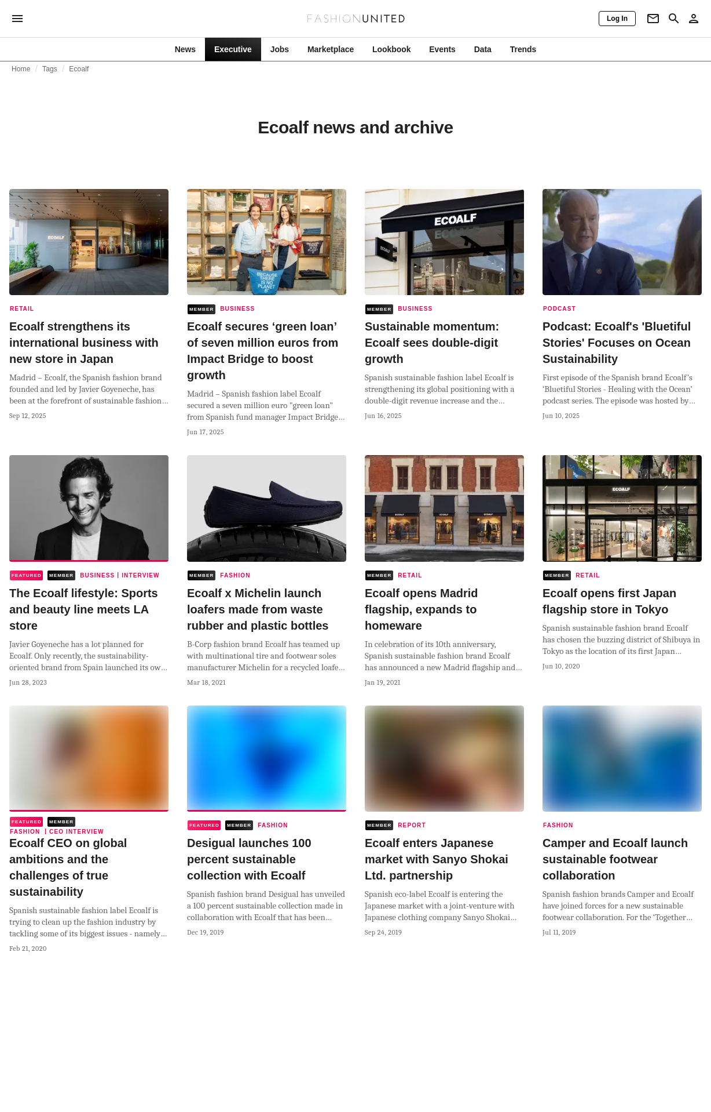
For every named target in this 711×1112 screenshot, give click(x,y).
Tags (49, 69)
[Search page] (674, 19)
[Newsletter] (653, 19)
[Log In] (617, 18)
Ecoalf (79, 69)
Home (21, 69)
